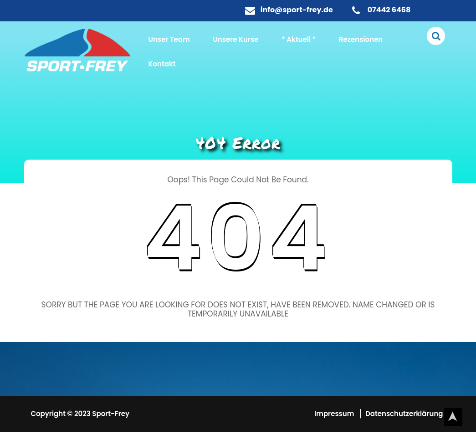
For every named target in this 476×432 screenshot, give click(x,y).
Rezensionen (361, 39)
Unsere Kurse (235, 39)
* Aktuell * (299, 39)
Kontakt (162, 64)
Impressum (335, 413)
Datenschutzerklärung (404, 413)
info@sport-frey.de (297, 10)
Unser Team (169, 39)
